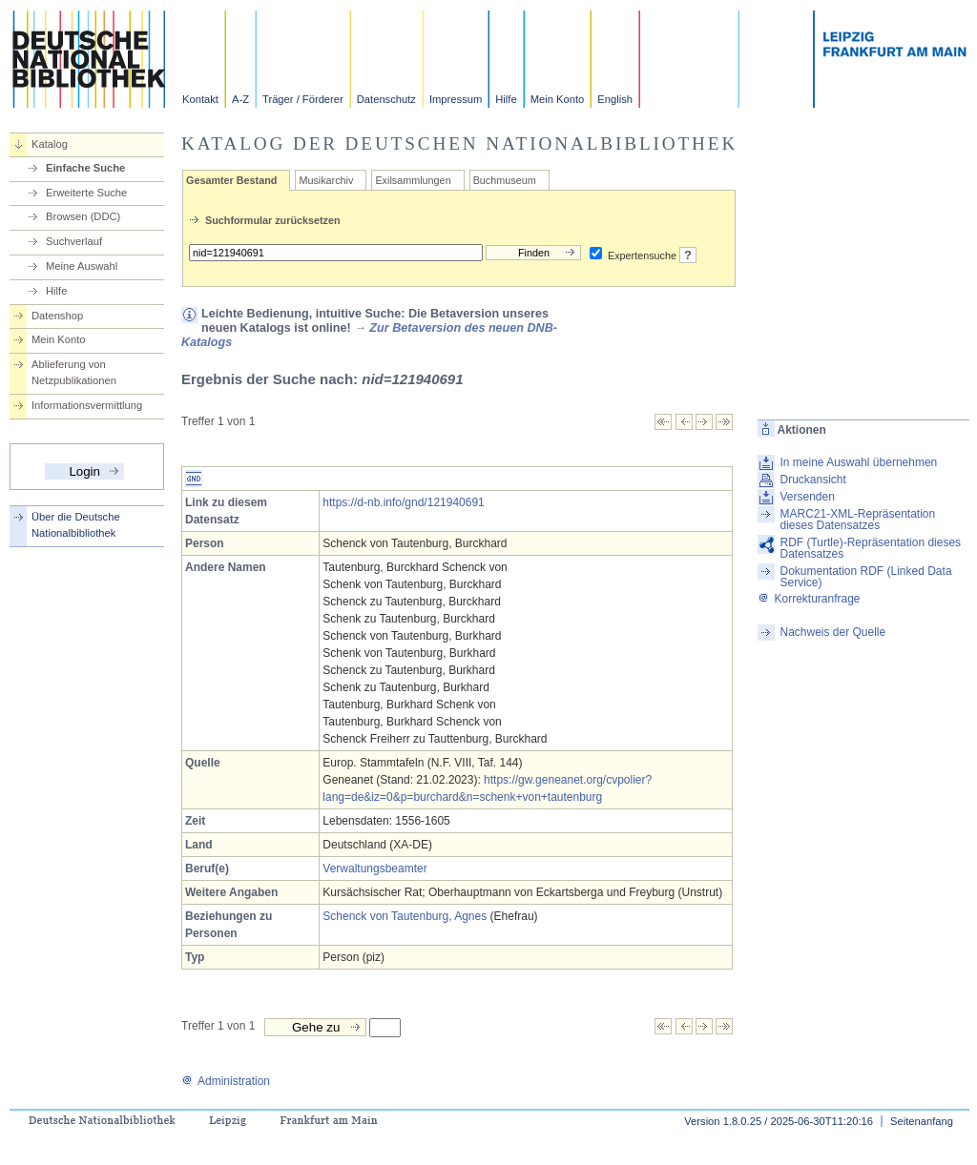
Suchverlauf (74, 241)
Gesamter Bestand (231, 180)
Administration (225, 1081)
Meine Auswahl (81, 266)
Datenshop (57, 315)
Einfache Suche (85, 168)
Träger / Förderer (302, 99)
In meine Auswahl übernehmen (858, 462)
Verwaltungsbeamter (374, 868)
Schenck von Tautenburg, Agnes (404, 916)
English (615, 99)
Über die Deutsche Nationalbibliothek (75, 525)
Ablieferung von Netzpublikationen (73, 372)
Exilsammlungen (412, 180)
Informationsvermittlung (86, 405)
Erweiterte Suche (86, 192)
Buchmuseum (504, 180)
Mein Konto (557, 99)
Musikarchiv (326, 180)
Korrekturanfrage (809, 598)
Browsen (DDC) (83, 216)
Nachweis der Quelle (832, 632)
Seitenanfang (921, 1121)
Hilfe (505, 99)
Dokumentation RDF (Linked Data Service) (865, 576)
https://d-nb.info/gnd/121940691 (403, 502)
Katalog (49, 144)
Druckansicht (812, 479)
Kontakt (200, 99)
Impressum (455, 99)
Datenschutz (386, 99)
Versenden (807, 496)
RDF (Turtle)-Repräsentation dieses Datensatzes (870, 548)
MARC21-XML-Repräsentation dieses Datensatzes (857, 519)
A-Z (240, 99)
